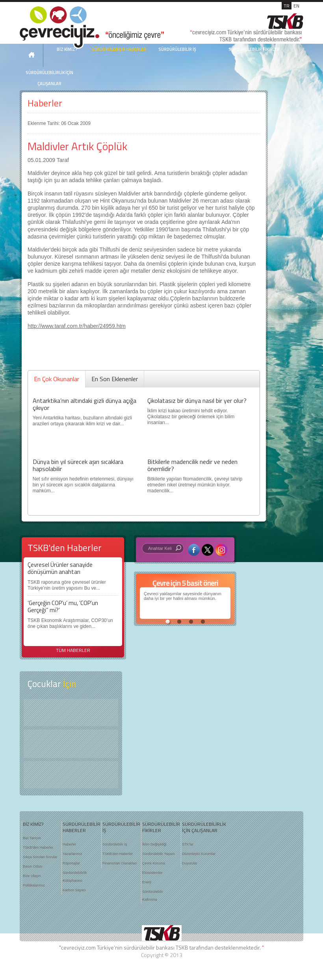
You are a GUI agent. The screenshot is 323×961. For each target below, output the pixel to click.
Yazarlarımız (72, 854)
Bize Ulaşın (32, 876)
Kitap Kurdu (71, 774)
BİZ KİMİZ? (33, 824)
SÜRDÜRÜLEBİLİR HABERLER (119, 49)
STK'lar (187, 844)
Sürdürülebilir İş (114, 844)
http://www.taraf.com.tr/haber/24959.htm (77, 326)
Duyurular (189, 863)
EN (296, 5)
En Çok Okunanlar (56, 379)
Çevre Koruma (153, 863)
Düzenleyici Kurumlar (198, 854)
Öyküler (71, 744)
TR (287, 5)
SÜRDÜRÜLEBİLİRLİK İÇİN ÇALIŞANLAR (49, 78)
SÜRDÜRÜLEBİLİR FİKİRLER (254, 49)
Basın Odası (33, 866)
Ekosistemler (152, 873)
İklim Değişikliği (154, 844)
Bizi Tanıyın (32, 838)
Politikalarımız (34, 885)
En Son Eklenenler (114, 379)
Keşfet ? (71, 712)
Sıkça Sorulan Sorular (40, 857)
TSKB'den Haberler (38, 847)
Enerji (146, 882)
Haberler (45, 103)
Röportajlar (71, 863)
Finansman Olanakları (119, 863)
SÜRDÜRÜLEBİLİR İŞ (177, 49)
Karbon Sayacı (74, 890)
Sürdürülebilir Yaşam (158, 854)
